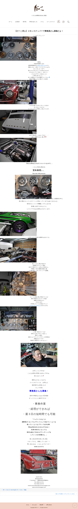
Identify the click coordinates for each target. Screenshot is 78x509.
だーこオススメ (51, 21)
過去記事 (41, 504)
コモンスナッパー (41, 65)
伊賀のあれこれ (33, 21)
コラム (42, 21)
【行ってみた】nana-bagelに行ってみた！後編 (13, 489)
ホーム (10, 21)
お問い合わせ (49, 504)
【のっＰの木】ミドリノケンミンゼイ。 (66, 494)
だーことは (34, 504)
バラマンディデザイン (35, 305)
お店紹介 (17, 21)
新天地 (24, 21)
